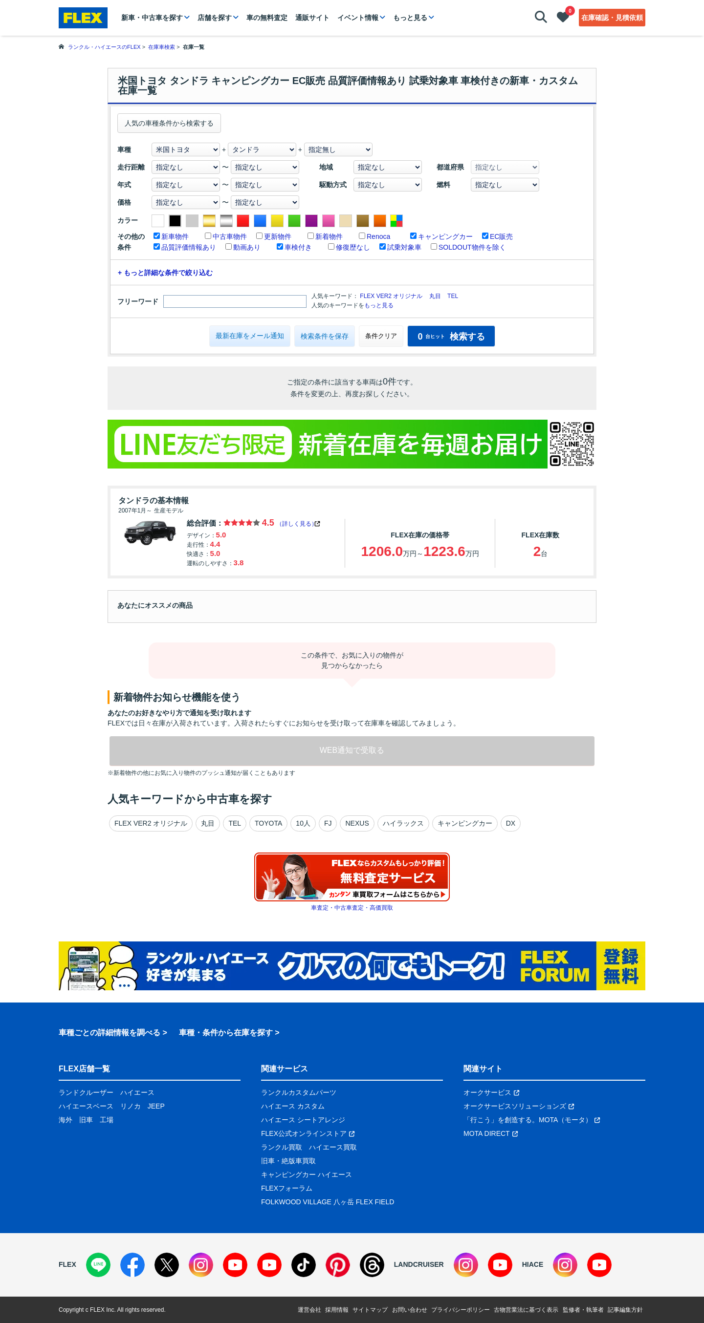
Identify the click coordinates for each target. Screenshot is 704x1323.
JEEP (156, 1106)
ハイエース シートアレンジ (303, 1120)
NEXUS (357, 823)
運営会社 (309, 1309)
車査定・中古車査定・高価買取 (352, 907)
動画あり (247, 247)
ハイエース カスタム (293, 1106)
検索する (451, 336)
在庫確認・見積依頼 (612, 17)
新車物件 (175, 236)
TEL (452, 296)
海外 (65, 1120)
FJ (328, 823)
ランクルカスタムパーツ (298, 1092)
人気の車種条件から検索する (169, 123)
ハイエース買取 (333, 1147)
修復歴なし (353, 247)
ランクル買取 (281, 1147)
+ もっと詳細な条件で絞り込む (165, 273)
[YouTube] (235, 1265)
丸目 (435, 296)
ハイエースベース (86, 1106)
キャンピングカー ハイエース (306, 1174)
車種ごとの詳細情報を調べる (109, 1032)
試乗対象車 (404, 247)
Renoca (378, 236)
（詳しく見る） (296, 523)
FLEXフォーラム (286, 1188)
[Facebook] (132, 1265)
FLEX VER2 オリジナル (391, 296)
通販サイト (312, 17)
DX (510, 823)
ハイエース (137, 1092)
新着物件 (329, 236)
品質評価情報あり (188, 247)
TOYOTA (268, 823)
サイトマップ (370, 1309)
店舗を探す (215, 17)
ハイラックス (403, 823)
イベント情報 (357, 17)
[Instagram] (201, 1265)
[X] (166, 1265)
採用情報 (337, 1309)
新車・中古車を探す (152, 17)
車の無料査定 (266, 17)
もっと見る (410, 17)
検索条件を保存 (325, 336)
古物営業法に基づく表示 (526, 1309)
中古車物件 (230, 236)
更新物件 (277, 236)
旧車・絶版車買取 (288, 1161)
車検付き (298, 247)
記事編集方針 (625, 1309)
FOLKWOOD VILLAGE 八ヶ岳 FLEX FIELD (327, 1202)
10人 (303, 823)
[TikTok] (303, 1265)
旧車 (86, 1120)
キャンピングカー (445, 236)
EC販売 (501, 236)
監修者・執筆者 (583, 1309)
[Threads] (372, 1265)
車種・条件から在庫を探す (226, 1032)
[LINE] (98, 1265)
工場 (106, 1120)
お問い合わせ (409, 1309)
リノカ (130, 1106)
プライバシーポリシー (460, 1309)
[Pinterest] (338, 1265)
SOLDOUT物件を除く (472, 247)
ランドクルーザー (86, 1092)
